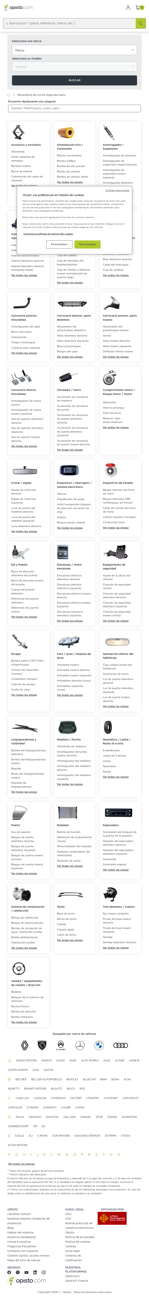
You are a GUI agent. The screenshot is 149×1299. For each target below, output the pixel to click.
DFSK (99, 1117)
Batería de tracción (68, 832)
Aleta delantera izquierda (73, 341)
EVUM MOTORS (17, 1145)
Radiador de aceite (69, 861)
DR (35, 1126)
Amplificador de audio (71, 499)
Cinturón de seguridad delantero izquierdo (117, 605)
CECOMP (76, 1098)
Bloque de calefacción (25, 918)
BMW (103, 1079)
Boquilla (16, 769)
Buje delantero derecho (117, 259)
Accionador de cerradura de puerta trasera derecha (73, 443)
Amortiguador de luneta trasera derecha (72, 754)
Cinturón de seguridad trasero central (117, 614)
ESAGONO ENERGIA (87, 1136)
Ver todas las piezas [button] (70, 182)
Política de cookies (77, 1242)
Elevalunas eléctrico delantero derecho (69, 577)
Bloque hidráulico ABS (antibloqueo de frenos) (118, 501)
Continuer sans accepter (117, 190)
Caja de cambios (113, 270)
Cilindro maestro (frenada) (119, 517)
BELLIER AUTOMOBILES (46, 1079)
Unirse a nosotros (19, 1242)
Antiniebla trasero (68, 665)
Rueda (107, 772)
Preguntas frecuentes (21, 1246)
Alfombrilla (18, 152)
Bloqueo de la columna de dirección (27, 999)
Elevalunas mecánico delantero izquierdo (70, 614)
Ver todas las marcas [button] (21, 1164)
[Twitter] (18, 1272)
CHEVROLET (131, 1098)
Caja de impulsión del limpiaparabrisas (70, 263)
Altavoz (61, 494)
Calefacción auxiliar (23, 942)
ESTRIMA (110, 1136)
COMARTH (49, 1108)
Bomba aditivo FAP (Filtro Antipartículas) (27, 663)
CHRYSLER (15, 1108)
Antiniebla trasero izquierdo (74, 675)
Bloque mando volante (71, 522)
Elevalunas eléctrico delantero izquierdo (69, 587)
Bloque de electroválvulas (27, 923)
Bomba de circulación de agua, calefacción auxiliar (26, 930)
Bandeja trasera (21, 166)
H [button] (24, 1155)
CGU (68, 1214)
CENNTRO (92, 1098)
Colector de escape (23, 684)
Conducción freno (114, 522)
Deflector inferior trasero (118, 351)
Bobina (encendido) (69, 155)
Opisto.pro (72, 1276)
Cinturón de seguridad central (117, 587)
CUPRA (79, 1108)
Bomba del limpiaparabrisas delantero (28, 752)
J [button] (37, 1155)
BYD (82, 1089)
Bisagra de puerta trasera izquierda (27, 866)
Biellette (16, 992)
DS (43, 1126)
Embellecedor (111, 750)
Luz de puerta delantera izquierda (118, 690)
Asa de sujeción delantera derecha (27, 421)
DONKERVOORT (18, 1126)
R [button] (89, 1155)
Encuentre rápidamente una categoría (32, 101)
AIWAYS (46, 1060)
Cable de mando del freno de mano (119, 510)
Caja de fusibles (67, 255)
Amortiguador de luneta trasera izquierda (26, 412)
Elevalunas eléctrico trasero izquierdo (74, 605)
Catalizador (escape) (24, 679)
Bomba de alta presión (71, 166)
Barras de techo (67, 919)
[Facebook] (10, 1272)
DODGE (112, 1117)
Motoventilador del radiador (74, 846)
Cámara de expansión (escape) (24, 672)
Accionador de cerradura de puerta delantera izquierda (72, 432)
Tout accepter (87, 244)
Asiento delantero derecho (27, 261)
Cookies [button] (70, 1246)
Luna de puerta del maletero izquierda (23, 519)
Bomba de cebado (68, 171)
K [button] (44, 1155)
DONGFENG (129, 1117)
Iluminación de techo (116, 674)
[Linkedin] (35, 1272)
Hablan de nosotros (20, 1232)
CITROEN (32, 1108)
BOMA (115, 1079)
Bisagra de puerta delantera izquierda (23, 848)
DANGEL (85, 1117)
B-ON (127, 1079)
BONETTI (13, 1089)
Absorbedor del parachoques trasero (116, 329)
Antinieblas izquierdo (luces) (70, 688)
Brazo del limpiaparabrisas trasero (27, 776)
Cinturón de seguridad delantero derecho (117, 596)
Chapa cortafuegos (23, 342)
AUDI (35, 1070)
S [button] (96, 1155)
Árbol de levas (112, 413)
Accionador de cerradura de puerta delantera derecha (72, 419)
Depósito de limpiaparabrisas (21, 785)
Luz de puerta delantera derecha (118, 681)
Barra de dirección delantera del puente (24, 573)
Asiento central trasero (25, 256)
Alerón (107, 336)
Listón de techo (66, 935)
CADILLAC (22, 1098)
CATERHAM (58, 1098)
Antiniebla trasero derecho (73, 670)
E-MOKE (42, 1136)
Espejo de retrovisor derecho (23, 492)
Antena (61, 517)
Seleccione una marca (26, 41)
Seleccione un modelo (26, 58)
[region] (74, 220)
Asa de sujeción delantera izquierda (27, 430)
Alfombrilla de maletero (71, 746)
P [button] (82, 1155)
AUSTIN (48, 1070)
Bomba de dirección (23, 1012)
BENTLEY (72, 1079)
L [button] (51, 1155)
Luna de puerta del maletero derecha (23, 510)
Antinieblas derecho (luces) (74, 681)
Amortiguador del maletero (74, 761)
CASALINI (40, 1098)
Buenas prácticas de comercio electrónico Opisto (79, 1228)
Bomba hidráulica (22, 1017)
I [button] (31, 1155)
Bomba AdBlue (66, 161)
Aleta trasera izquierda (117, 346)
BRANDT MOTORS (35, 1089)
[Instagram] (43, 1272)
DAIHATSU (52, 1117)
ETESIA (125, 1136)
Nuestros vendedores (21, 1237)
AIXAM (60, 1060)
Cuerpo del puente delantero (23, 592)
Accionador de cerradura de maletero (72, 399)
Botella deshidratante (24, 937)
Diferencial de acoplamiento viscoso (74, 839)
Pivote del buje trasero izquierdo (117, 930)
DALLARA (69, 1117)
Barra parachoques (69, 346)
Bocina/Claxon (20, 1006)
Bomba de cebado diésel (72, 177)
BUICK (71, 1089)
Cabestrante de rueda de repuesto (27, 178)
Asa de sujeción (20, 832)
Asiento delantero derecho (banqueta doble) (27, 268)
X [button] (118, 1155)
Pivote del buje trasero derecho (117, 921)
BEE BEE (21, 1079)
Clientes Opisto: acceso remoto (28, 1255)
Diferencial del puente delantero (25, 601)
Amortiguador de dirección (119, 155)
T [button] (103, 1155)
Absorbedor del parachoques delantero (71, 329)
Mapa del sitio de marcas (23, 1260)
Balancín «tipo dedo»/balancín (113, 420)
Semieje (108, 937)
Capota (61, 924)
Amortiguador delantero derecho (118, 185)
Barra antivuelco (21, 332)
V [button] (111, 1155)
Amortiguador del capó (25, 327)
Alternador (109, 402)
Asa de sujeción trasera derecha (25, 439)
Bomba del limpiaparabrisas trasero (28, 761)
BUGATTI (56, 1089)
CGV (68, 1218)
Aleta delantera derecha (72, 336)
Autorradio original (114, 864)
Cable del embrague (116, 265)
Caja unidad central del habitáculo (117, 667)
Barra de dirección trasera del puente (27, 582)
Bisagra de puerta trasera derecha (27, 857)
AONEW (134, 1060)
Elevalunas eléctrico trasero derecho (74, 596)
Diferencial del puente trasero (25, 610)
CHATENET (111, 1098)
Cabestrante (19, 337)
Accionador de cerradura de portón (72, 408)
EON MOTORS (61, 1136)
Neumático (109, 766)
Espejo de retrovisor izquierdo (23, 501)
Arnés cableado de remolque (23, 159)
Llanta (107, 761)
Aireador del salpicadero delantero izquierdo (118, 852)
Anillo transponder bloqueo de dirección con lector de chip (74, 508)
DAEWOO (35, 1117)
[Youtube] (27, 1272)
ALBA (72, 1060)
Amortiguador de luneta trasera (26, 403)
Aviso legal (72, 1251)
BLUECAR (89, 1079)
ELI (31, 1136)
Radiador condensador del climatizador (73, 854)
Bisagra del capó (67, 351)
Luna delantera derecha (26, 526)
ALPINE (119, 1060)
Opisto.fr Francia (76, 1281)
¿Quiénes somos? (19, 1214)
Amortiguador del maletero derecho (74, 768)
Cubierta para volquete (25, 348)
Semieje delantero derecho (119, 942)
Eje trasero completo (116, 914)
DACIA (20, 1117)
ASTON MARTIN (18, 1070)
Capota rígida (65, 930)
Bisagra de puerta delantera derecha (22, 839)
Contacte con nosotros (22, 1251)
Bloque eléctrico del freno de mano (119, 492)
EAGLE (19, 1136)
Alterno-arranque (113, 408)
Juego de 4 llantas (114, 756)
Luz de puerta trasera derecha (116, 699)
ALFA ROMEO (90, 1060)
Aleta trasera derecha (116, 341)
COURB (65, 1108)
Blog (10, 1228)
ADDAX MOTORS (26, 1060)
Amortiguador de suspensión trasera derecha (120, 163)
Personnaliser (59, 244)
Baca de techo (66, 914)
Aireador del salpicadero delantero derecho (118, 843)
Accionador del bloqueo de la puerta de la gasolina (120, 834)
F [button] (9, 1155)
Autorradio (109, 859)
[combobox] (74, 23)
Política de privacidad (79, 1237)
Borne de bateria (21, 171)
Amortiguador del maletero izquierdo (74, 777)
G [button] (16, 1155)
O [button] (74, 1155)
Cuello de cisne (20, 689)
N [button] (66, 1155)
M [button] (59, 1155)
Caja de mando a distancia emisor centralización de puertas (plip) (73, 274)
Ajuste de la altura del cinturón (116, 577)
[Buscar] (141, 23)
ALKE (106, 1060)
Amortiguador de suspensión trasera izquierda (114, 174)
